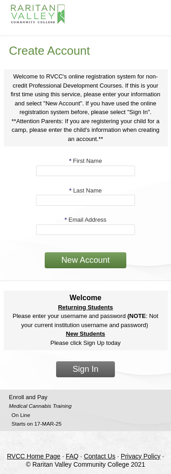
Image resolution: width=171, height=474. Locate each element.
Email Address (86, 219)
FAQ (72, 456)
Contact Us (99, 456)
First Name (85, 160)
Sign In (85, 369)
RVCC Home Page (33, 456)
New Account (85, 260)
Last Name (85, 190)
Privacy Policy (141, 456)
